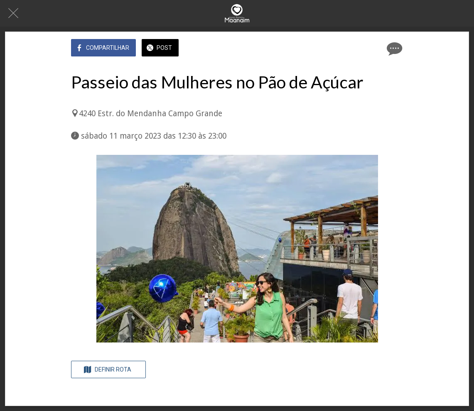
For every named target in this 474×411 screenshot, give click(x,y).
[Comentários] (393, 49)
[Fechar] (13, 13)
